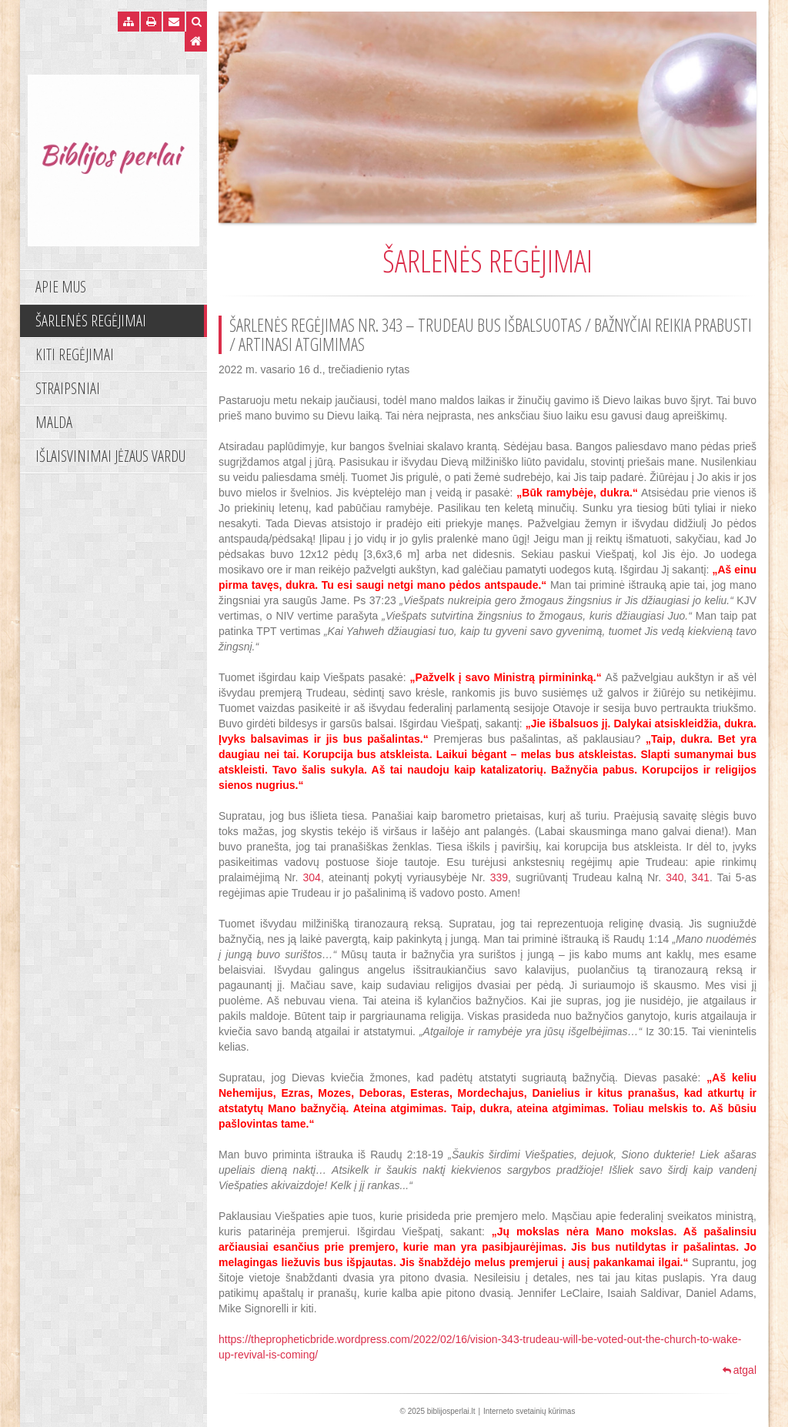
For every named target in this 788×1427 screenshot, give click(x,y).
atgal (739, 1370)
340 (674, 877)
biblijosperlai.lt (451, 1411)
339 (499, 877)
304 (312, 877)
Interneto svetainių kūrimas (529, 1411)
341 (701, 877)
